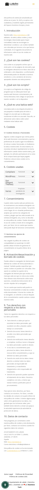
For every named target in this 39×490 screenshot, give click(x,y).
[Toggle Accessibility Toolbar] (5, 484)
